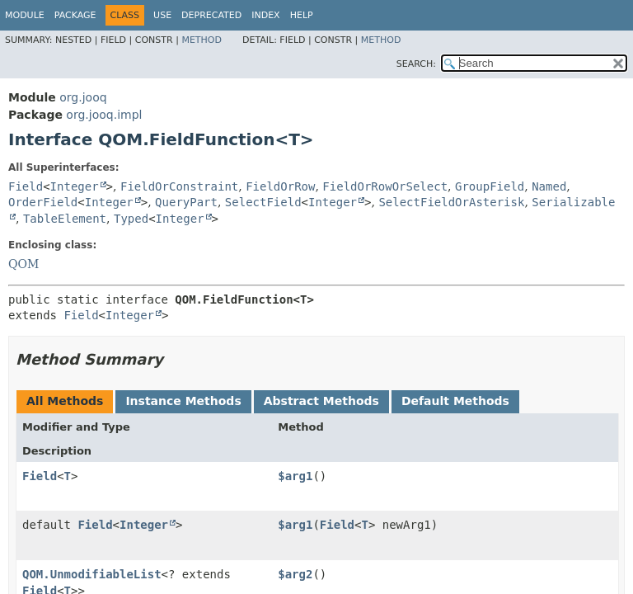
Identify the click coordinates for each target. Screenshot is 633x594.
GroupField (489, 186)
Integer (74, 186)
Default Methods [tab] (455, 401)
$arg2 (295, 574)
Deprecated (211, 15)
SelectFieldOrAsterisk (451, 202)
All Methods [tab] (64, 401)
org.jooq (82, 97)
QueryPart (186, 202)
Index (265, 15)
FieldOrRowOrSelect (385, 186)
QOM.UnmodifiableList (92, 574)
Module (25, 15)
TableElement (64, 218)
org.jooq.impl (104, 114)
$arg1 (295, 476)
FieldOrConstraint (179, 186)
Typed (131, 218)
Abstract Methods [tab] (321, 401)
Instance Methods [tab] (183, 401)
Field (25, 186)
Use (162, 15)
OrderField (42, 202)
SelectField (263, 202)
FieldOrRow (280, 186)
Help (301, 15)
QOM (23, 264)
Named (549, 186)
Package (75, 15)
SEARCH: (416, 64)
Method (201, 40)
